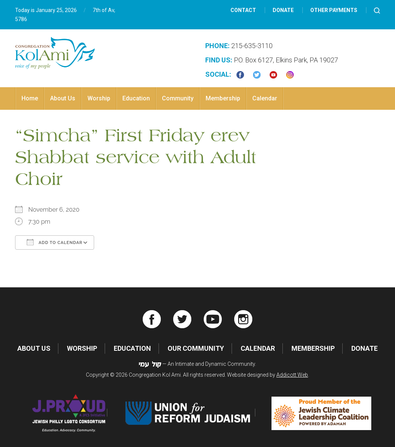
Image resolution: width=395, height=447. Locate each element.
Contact (243, 10)
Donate (283, 10)
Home (29, 98)
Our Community (196, 348)
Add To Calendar (54, 242)
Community (178, 98)
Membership (223, 98)
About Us (62, 98)
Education (136, 98)
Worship (98, 98)
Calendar (264, 98)
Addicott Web (292, 375)
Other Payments (333, 10)
